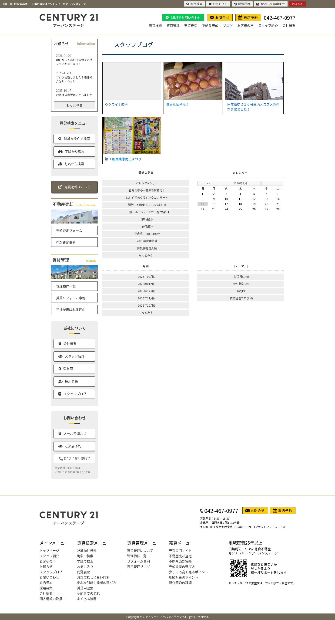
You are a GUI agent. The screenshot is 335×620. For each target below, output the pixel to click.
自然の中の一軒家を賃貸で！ (147, 190)
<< (208, 183)
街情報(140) (241, 276)
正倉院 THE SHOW (147, 234)
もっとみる (146, 255)
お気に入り (85, 566)
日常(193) (241, 291)
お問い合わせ (49, 577)
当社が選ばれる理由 (70, 309)
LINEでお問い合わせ (186, 17)
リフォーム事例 (138, 561)
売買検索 (190, 25)
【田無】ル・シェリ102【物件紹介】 (147, 212)
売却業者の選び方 (182, 566)
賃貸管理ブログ (138, 566)
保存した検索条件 (270, 4)
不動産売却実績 (180, 561)
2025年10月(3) (147, 305)
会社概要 (288, 25)
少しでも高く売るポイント (188, 571)
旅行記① (147, 226)
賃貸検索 (155, 25)
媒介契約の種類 (180, 582)
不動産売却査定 (180, 555)
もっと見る (74, 105)
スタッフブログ (51, 571)
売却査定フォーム (69, 230)
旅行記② (147, 219)
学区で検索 (85, 561)
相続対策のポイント (183, 577)
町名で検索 (85, 555)
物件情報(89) (241, 284)
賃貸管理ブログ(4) (241, 298)
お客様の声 (245, 25)
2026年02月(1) (147, 276)
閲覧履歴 (83, 571)
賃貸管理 (173, 25)
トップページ (49, 550)
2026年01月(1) (147, 284)
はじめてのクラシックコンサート (147, 198)
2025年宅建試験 (147, 241)
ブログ (228, 25)
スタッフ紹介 (268, 25)
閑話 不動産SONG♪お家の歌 (147, 205)
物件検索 (194, 4)
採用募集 (46, 588)
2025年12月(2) (147, 291)
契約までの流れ (88, 593)
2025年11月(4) (147, 298)
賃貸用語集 (85, 588)
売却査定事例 (66, 242)
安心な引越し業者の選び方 (96, 582)
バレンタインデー (147, 183)
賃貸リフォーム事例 (70, 297)
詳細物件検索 (87, 550)
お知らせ (46, 566)
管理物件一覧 (66, 286)
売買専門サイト (180, 550)
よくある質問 (87, 598)
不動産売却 (210, 25)
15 (202, 204)
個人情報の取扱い (53, 598)
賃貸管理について (140, 550)
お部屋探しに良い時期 (93, 577)
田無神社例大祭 (147, 248)
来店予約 (46, 582)
